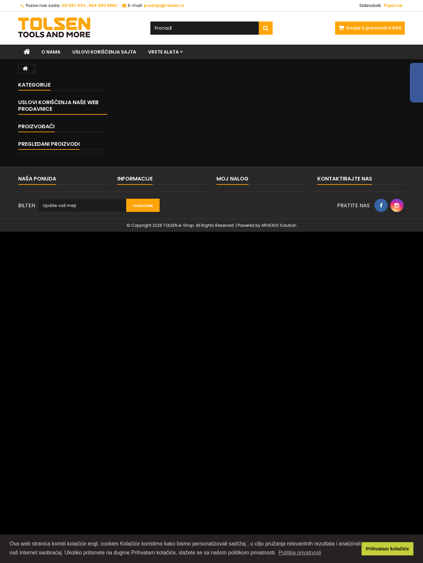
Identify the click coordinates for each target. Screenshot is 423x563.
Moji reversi (228, 497)
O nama (50, 52)
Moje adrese (230, 506)
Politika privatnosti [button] (300, 552)
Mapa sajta (30, 488)
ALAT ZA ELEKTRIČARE (51, 212)
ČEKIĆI (36, 143)
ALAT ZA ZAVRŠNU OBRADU (57, 177)
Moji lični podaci (233, 514)
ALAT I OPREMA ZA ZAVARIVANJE (63, 258)
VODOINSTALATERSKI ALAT (56, 189)
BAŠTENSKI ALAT (46, 166)
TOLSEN (35, 383)
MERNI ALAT (41, 200)
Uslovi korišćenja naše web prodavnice (58, 302)
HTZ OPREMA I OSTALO (53, 247)
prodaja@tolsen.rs (357, 502)
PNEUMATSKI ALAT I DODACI (58, 281)
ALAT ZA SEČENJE (47, 154)
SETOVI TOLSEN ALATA (52, 224)
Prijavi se (393, 5)
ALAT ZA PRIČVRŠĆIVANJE (56, 131)
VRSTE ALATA (163, 52)
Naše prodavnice (46, 354)
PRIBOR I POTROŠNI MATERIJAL (61, 270)
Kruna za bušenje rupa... (70, 417)
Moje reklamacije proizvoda (246, 488)
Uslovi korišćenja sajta (104, 52)
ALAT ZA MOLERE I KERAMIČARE (61, 235)
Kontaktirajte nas (36, 480)
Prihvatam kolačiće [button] (387, 548)
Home (34, 317)
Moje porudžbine (234, 480)
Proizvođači (36, 371)
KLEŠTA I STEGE (44, 108)
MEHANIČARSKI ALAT (50, 119)
